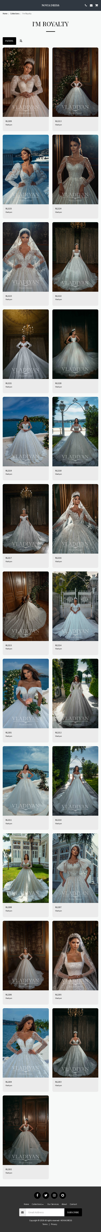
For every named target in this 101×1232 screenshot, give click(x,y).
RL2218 (58, 470)
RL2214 (58, 645)
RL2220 (58, 383)
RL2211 (9, 820)
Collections (14, 13)
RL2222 (58, 296)
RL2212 (58, 732)
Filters (9, 40)
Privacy (54, 1224)
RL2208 (9, 907)
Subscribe (73, 1212)
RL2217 (9, 558)
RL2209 (9, 121)
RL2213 (58, 121)
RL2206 (9, 994)
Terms (45, 1224)
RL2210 (58, 820)
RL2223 (9, 296)
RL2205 (58, 994)
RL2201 (9, 732)
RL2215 (9, 645)
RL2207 (58, 907)
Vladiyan (9, 125)
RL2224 (58, 208)
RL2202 (9, 1169)
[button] (4, 5)
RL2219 (9, 470)
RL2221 (9, 383)
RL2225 (9, 208)
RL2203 (58, 1082)
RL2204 (9, 1082)
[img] (26, 82)
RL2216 (58, 558)
